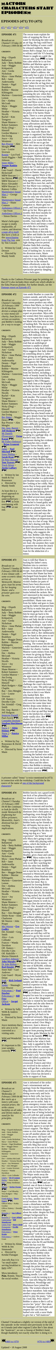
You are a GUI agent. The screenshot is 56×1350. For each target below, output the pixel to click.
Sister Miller (8, 163)
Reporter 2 (6, 1217)
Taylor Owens (15, 1187)
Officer (5, 1001)
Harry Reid (17, 1224)
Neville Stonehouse (10, 1228)
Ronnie (5, 154)
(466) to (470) (12, 1341)
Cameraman (6, 1220)
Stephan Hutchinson (12, 723)
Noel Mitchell (8, 450)
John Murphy (9, 961)
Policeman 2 (8, 996)
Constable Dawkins (11, 720)
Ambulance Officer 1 (12, 208)
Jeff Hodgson (8, 430)
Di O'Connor (14, 1178)
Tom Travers (8, 462)
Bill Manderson (9, 1221)
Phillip (4, 1180)
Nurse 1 (5, 728)
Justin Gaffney (9, 468)
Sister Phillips (8, 454)
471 (3, 27)
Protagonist (6, 1227)
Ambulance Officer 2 (12, 213)
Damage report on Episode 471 (16, 287)
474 (21, 27)
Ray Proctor (7, 144)
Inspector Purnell (10, 715)
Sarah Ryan (8, 457)
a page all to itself (10, 232)
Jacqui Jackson (10, 1002)
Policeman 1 (8, 990)
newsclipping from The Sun (10, 238)
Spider (5, 985)
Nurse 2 (5, 733)
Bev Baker (7, 417)
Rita (3, 1182)
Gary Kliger (17, 1217)
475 (27, 27)
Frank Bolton (7, 1198)
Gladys (4, 1178)
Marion (4, 1187)
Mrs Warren (7, 926)
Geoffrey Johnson (10, 959)
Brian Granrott (11, 444)
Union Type (6, 1224)
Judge (4, 449)
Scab (4, 980)
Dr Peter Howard (10, 459)
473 (15, 27)
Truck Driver (8, 465)
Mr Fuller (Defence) (11, 441)
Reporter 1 (6, 1213)
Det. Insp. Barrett (10, 428)
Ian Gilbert (16, 1213)
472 (9, 27)
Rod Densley (8, 967)
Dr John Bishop (9, 964)
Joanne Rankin (9, 165)
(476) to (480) (44, 1341)
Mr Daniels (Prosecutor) (7, 434)
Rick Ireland (15, 980)
